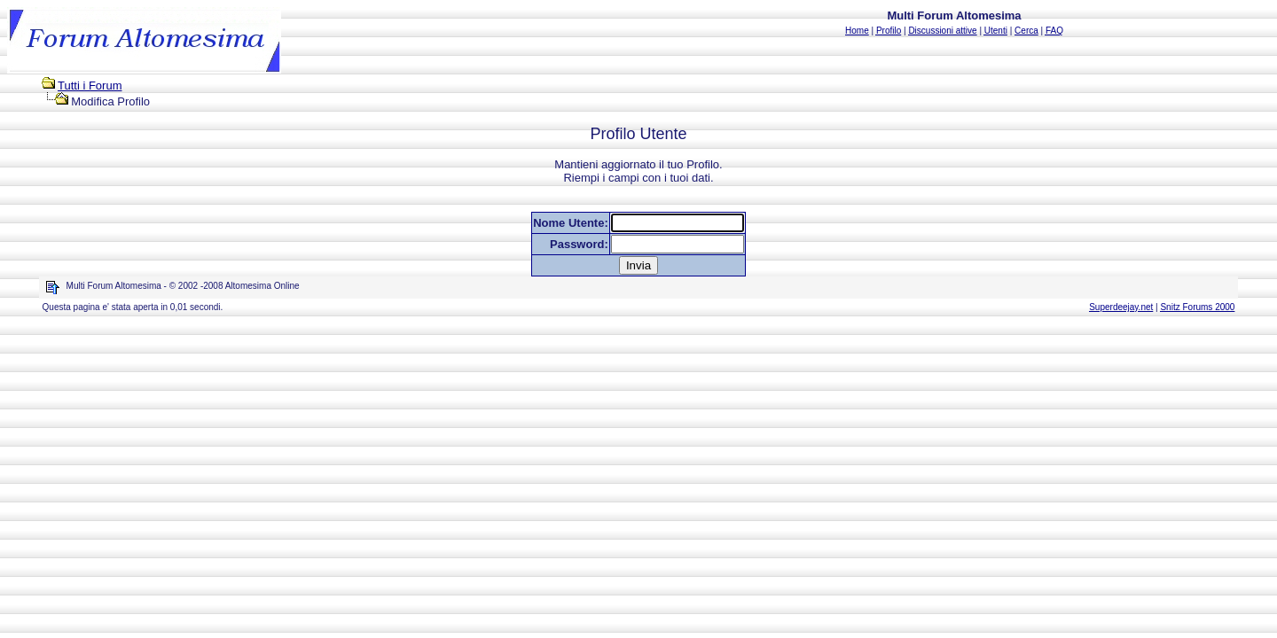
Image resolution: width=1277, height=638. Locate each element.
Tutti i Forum (89, 85)
